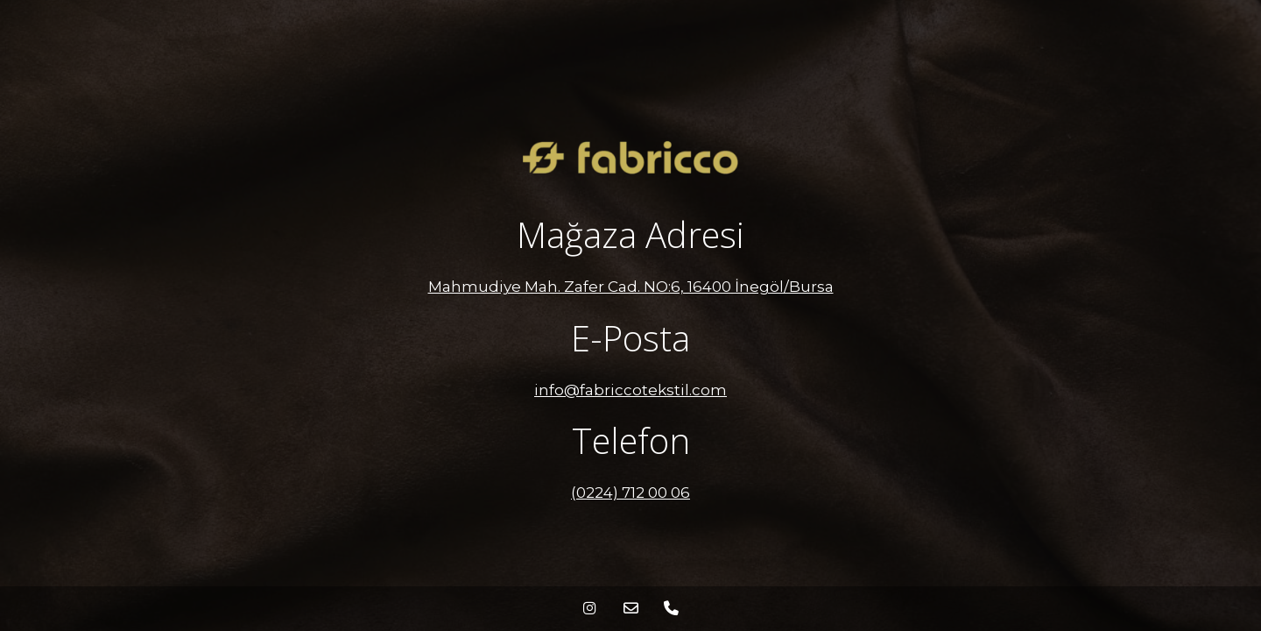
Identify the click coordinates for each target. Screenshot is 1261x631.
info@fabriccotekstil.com (630, 390)
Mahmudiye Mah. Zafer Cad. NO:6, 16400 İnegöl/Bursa (631, 286)
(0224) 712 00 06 (630, 492)
